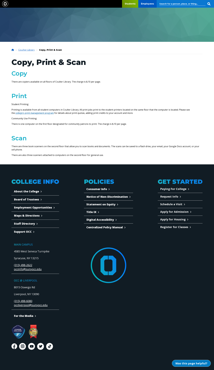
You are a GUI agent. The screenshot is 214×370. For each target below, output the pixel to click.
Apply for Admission (174, 212)
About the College (26, 191)
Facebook (14, 346)
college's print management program (34, 112)
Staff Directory (24, 223)
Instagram (22, 346)
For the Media (23, 316)
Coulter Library (26, 50)
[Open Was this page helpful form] (191, 363)
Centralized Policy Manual (104, 227)
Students (130, 3)
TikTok (49, 346)
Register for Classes (174, 227)
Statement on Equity (100, 204)
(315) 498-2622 (23, 265)
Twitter (40, 346)
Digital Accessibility (100, 219)
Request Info (169, 196)
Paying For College (173, 189)
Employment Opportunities (33, 207)
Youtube (31, 346)
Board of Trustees (26, 199)
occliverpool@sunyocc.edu (31, 305)
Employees (147, 3)
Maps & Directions (27, 215)
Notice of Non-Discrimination (107, 197)
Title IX (91, 212)
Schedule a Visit (171, 204)
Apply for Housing (173, 219)
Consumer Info (96, 189)
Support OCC (23, 232)
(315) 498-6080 (23, 301)
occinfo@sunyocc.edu (28, 269)
